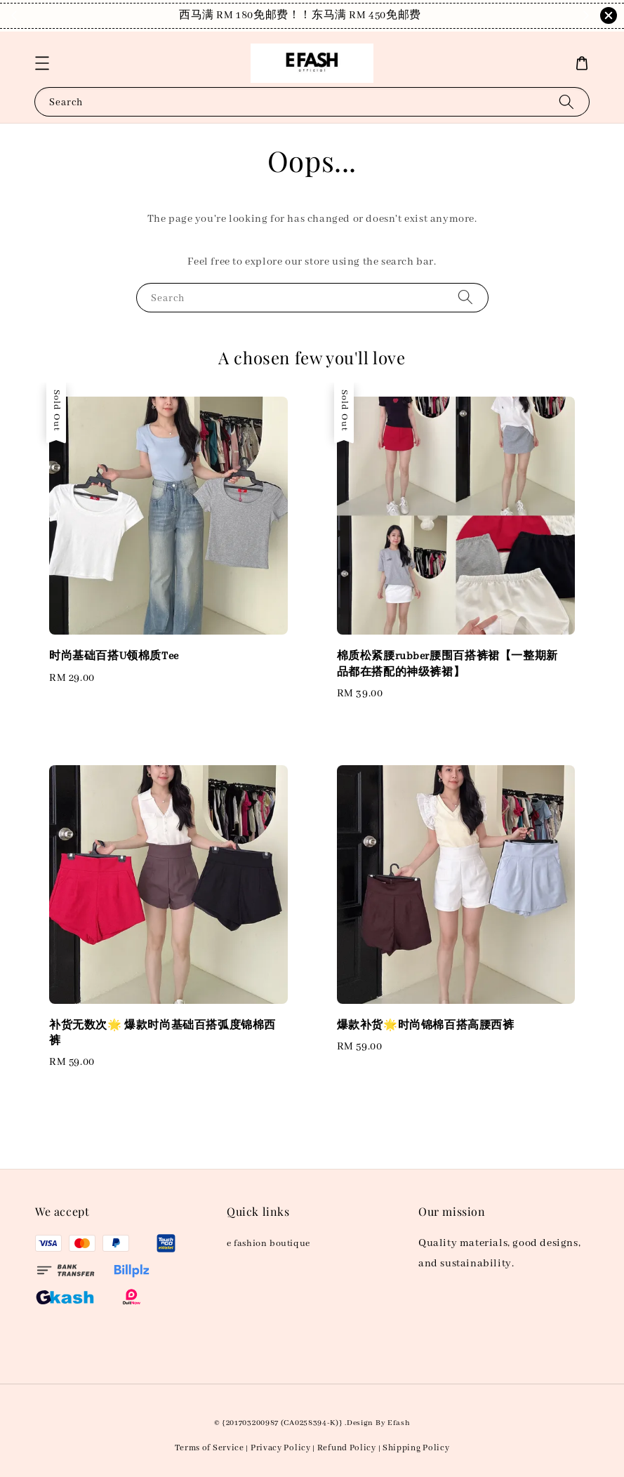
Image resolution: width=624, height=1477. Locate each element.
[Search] (566, 101)
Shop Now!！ (401, 15)
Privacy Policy (281, 1448)
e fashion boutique (268, 1244)
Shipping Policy (416, 1448)
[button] (42, 63)
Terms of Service (209, 1448)
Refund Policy (346, 1448)
